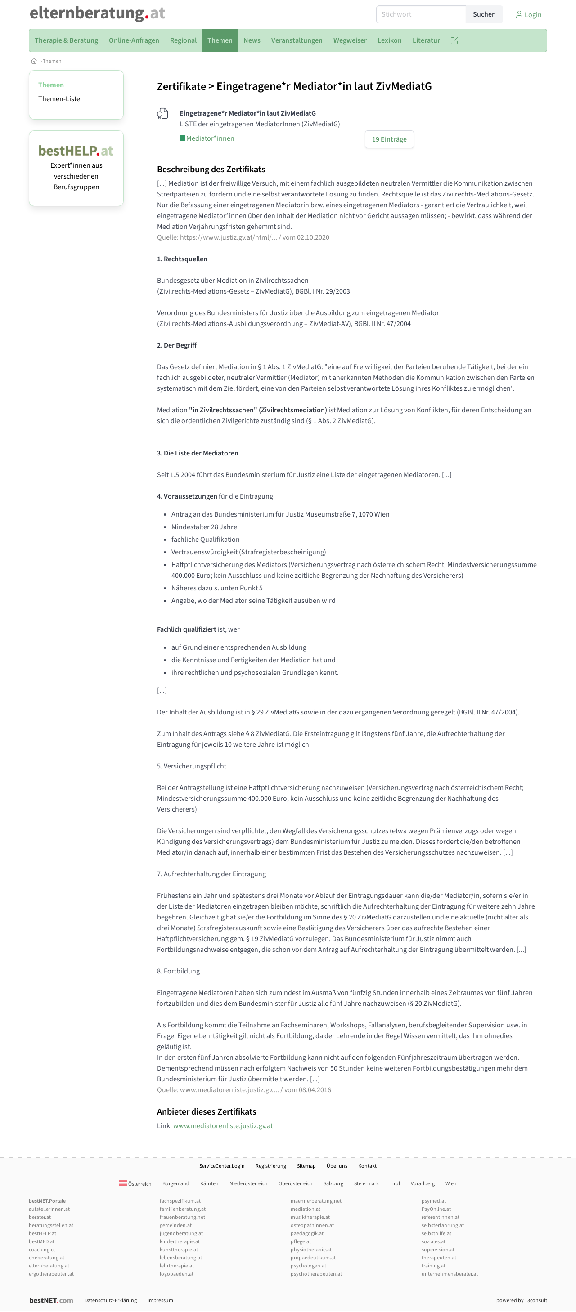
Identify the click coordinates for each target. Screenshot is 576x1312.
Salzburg (333, 1183)
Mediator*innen (207, 138)
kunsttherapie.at (179, 1250)
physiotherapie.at (311, 1250)
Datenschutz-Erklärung (111, 1300)
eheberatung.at (46, 1258)
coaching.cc (42, 1250)
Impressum (160, 1300)
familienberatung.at (183, 1209)
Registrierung (271, 1166)
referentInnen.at (440, 1217)
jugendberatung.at (181, 1233)
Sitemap (306, 1166)
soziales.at (434, 1241)
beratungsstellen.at (51, 1225)
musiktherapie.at (310, 1217)
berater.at (40, 1217)
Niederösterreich (249, 1183)
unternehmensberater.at (450, 1274)
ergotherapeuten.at (51, 1274)
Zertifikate (181, 86)
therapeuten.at (439, 1258)
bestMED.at (41, 1241)
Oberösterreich (296, 1183)
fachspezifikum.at (180, 1201)
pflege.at (301, 1241)
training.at (434, 1266)
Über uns (337, 1166)
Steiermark (366, 1183)
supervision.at (438, 1250)
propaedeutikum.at (313, 1258)
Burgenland (175, 1183)
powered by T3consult (521, 1300)
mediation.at (305, 1209)
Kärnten (209, 1183)
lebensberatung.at (181, 1258)
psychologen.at (308, 1266)
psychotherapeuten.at (316, 1274)
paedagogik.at (307, 1233)
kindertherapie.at (180, 1241)
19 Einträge (389, 139)
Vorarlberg (423, 1183)
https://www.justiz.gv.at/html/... (228, 237)
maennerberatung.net (316, 1201)
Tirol (395, 1183)
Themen (52, 61)
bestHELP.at (42, 1233)
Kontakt (367, 1166)
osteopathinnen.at (312, 1225)
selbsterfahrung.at (443, 1225)
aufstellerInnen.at (49, 1209)
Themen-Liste (59, 99)
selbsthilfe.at (436, 1233)
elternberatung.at (49, 1266)
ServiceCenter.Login (222, 1166)
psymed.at (434, 1201)
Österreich (135, 1184)
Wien (451, 1183)
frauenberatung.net (182, 1217)
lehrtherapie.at (177, 1266)
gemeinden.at (176, 1225)
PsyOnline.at (436, 1209)
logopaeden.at (177, 1274)
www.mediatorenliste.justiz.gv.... (229, 1090)
